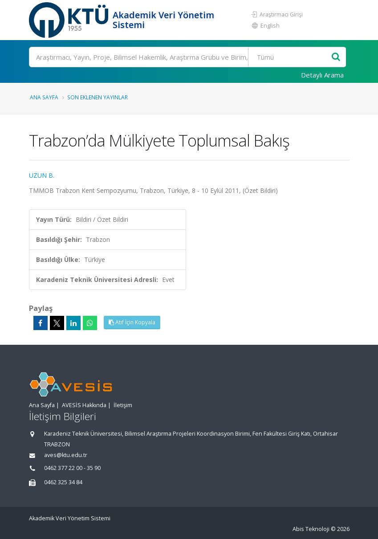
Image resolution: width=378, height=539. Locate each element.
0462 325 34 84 (63, 482)
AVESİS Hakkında (84, 405)
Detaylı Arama (322, 74)
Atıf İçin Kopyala (132, 322)
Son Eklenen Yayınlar (97, 97)
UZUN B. (41, 175)
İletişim (123, 405)
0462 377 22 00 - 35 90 (72, 468)
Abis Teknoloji (311, 529)
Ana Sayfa (44, 97)
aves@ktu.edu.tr (65, 455)
